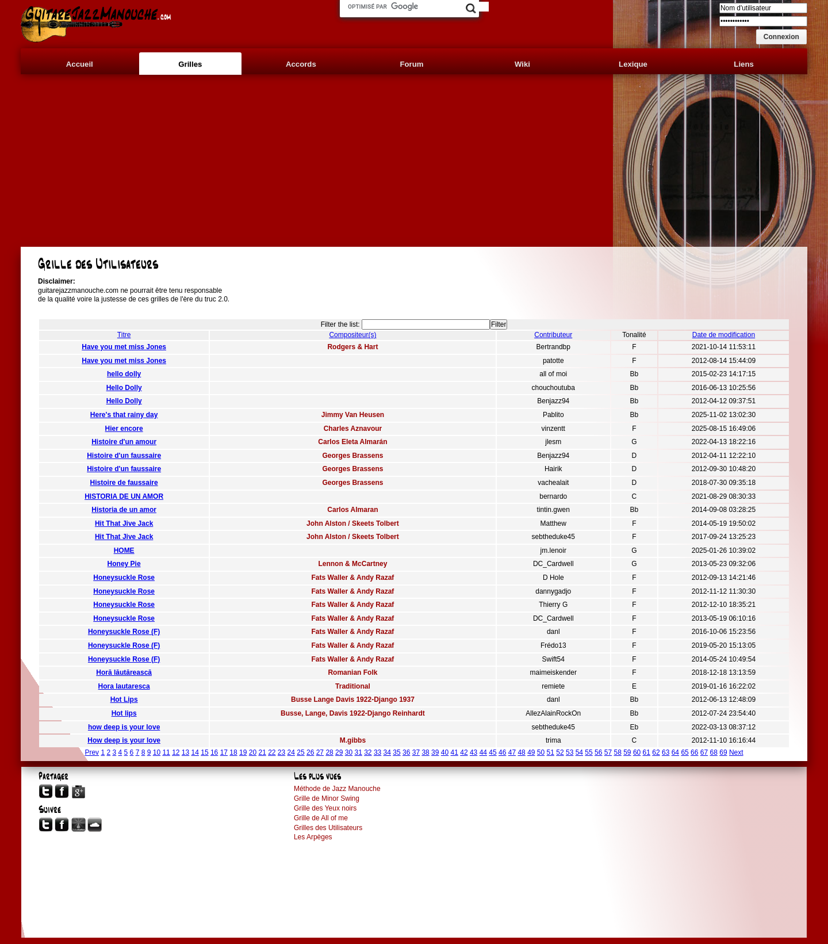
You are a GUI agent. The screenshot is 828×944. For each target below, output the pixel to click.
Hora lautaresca (124, 686)
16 (214, 752)
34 (387, 752)
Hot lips (124, 713)
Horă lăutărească (124, 672)
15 (204, 752)
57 (608, 752)
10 (156, 752)
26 (310, 752)
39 (435, 752)
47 (512, 752)
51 (550, 752)
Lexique (633, 64)
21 (262, 752)
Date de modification (723, 335)
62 (656, 752)
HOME (124, 550)
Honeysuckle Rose (124, 578)
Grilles (190, 64)
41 (454, 752)
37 (416, 752)
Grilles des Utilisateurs (328, 828)
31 (358, 752)
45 (492, 752)
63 (665, 752)
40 (444, 752)
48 (521, 752)
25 (300, 752)
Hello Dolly (124, 388)
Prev (92, 752)
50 (541, 752)
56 (598, 752)
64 (675, 752)
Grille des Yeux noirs (325, 808)
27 (320, 752)
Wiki (522, 64)
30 (348, 752)
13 (185, 752)
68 (714, 752)
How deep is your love (123, 740)
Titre (124, 335)
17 (224, 752)
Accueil (79, 64)
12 (175, 752)
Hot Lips (124, 699)
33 (377, 752)
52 (560, 752)
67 (704, 752)
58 (617, 752)
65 (684, 752)
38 (425, 752)
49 (531, 752)
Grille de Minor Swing (326, 798)
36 (406, 752)
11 (166, 752)
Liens (743, 64)
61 (646, 752)
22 (271, 752)
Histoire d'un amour (123, 442)
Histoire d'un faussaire (124, 456)
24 (291, 752)
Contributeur (553, 335)
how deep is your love (124, 727)
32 (367, 752)
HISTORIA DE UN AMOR (124, 496)
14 (195, 752)
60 (637, 752)
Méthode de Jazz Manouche (337, 789)
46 (502, 752)
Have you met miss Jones (124, 347)
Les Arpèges (313, 837)
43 (473, 752)
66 (694, 752)
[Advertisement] (414, 160)
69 (723, 752)
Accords (301, 64)
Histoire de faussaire (124, 483)
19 (243, 752)
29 (339, 752)
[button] (781, 36)
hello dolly (124, 374)
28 (329, 752)
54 (579, 752)
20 (252, 752)
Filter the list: (340, 324)
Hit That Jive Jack (124, 523)
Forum (411, 64)
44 (483, 752)
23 (281, 752)
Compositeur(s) (352, 335)
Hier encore (124, 429)
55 (588, 752)
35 (396, 752)
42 (463, 752)
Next (736, 752)
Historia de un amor (123, 510)
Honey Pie (124, 564)
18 (233, 752)
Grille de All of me (321, 818)
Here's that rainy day (124, 415)
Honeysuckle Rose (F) (124, 632)
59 (627, 752)
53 (569, 752)
